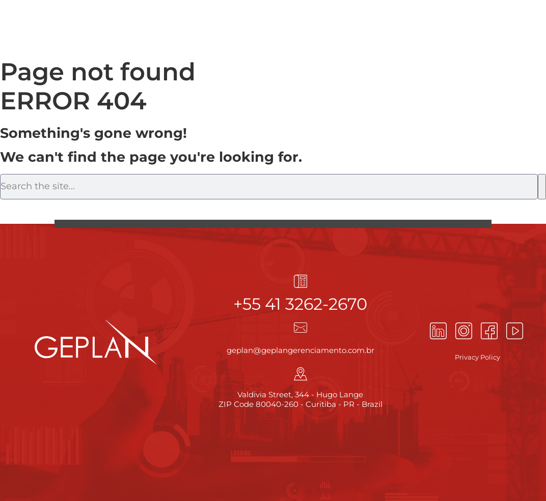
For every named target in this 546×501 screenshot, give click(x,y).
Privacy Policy (477, 357)
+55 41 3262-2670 (300, 304)
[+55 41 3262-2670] (300, 281)
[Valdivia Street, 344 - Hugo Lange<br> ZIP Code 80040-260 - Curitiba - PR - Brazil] (300, 373)
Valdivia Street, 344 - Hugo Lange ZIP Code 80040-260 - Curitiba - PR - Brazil (301, 399)
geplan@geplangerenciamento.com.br (300, 350)
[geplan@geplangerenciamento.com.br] (300, 327)
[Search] (542, 186)
